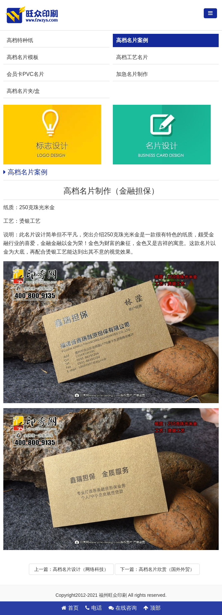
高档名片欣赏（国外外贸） (166, 569)
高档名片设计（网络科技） (81, 569)
